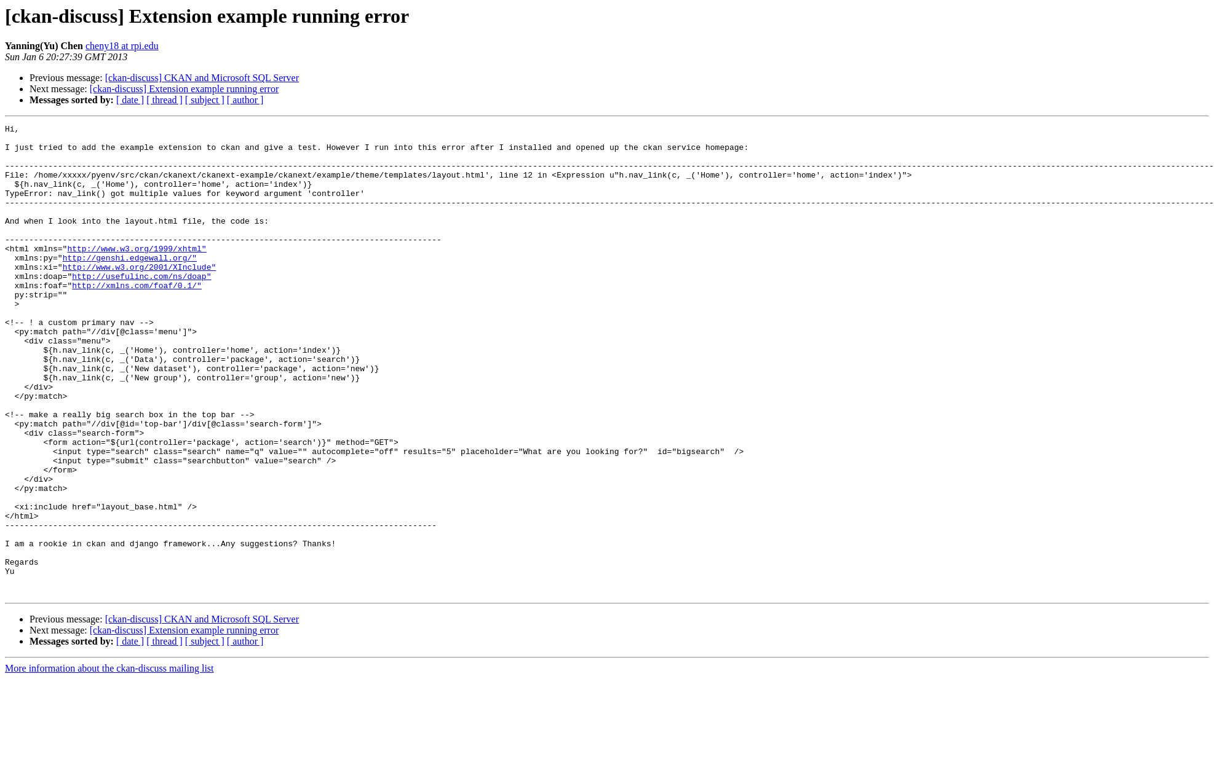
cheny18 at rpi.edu (122, 46)
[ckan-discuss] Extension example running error (184, 89)
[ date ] (130, 100)
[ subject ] (204, 100)
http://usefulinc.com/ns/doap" (141, 307)
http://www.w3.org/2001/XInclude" (139, 296)
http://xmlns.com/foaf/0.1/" (137, 318)
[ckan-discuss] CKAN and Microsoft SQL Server (202, 78)
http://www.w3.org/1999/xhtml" (136, 274)
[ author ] (245, 100)
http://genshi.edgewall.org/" (130, 285)
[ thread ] (164, 100)
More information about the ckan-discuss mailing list (109, 762)
